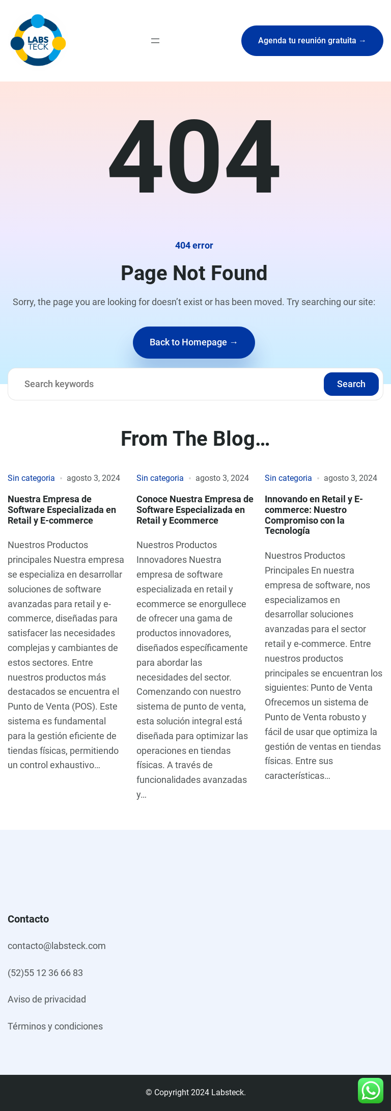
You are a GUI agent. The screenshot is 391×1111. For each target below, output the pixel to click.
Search (351, 383)
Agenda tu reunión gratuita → (312, 40)
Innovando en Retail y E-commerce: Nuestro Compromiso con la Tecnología (314, 515)
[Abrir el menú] (155, 41)
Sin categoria (31, 478)
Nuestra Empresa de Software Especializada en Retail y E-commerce (62, 510)
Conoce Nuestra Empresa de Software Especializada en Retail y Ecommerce (195, 510)
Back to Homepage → (194, 342)
